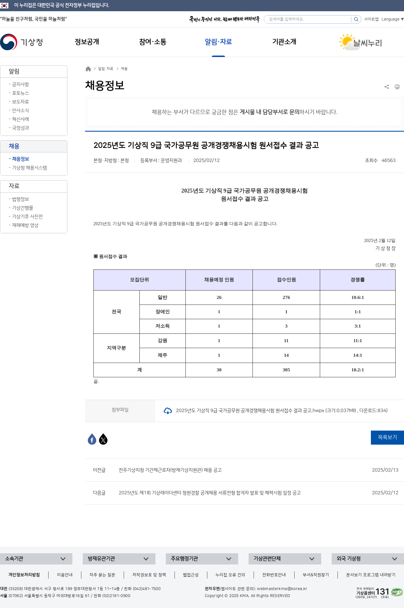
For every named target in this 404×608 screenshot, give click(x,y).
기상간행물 (22, 208)
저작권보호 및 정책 (149, 575)
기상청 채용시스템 (29, 167)
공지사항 (20, 84)
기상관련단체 (267, 559)
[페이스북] (92, 439)
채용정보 (20, 159)
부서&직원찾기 (316, 575)
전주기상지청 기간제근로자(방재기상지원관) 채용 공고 (258, 470)
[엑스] (103, 439)
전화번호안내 (274, 575)
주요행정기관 (184, 559)
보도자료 (20, 101)
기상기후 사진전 (27, 216)
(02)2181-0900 (116, 596)
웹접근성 (191, 575)
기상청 (21, 42)
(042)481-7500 (147, 589)
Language (391, 19)
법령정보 (20, 199)
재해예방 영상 (25, 225)
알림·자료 (105, 69)
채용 (124, 69)
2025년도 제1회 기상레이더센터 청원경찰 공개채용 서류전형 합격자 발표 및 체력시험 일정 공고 (258, 493)
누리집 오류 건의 (230, 575)
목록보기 (387, 437)
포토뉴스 (20, 93)
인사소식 (20, 110)
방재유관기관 (101, 559)
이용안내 (65, 575)
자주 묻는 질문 (102, 575)
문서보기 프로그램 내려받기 (371, 575)
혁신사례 (20, 119)
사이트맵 (371, 19)
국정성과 (20, 128)
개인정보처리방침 (24, 575)
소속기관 (14, 559)
